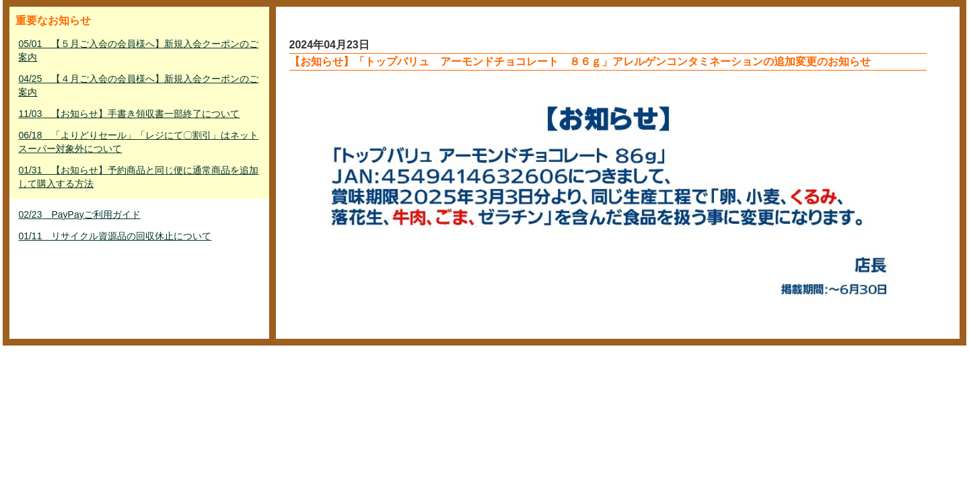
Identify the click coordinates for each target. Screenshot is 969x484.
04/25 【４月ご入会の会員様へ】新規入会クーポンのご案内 (138, 85)
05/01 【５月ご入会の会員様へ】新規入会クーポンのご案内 (138, 50)
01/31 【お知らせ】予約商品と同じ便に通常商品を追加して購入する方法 (138, 177)
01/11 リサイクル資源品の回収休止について (114, 236)
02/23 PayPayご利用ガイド (79, 214)
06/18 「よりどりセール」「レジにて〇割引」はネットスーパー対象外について (138, 142)
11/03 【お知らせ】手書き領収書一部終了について (129, 113)
